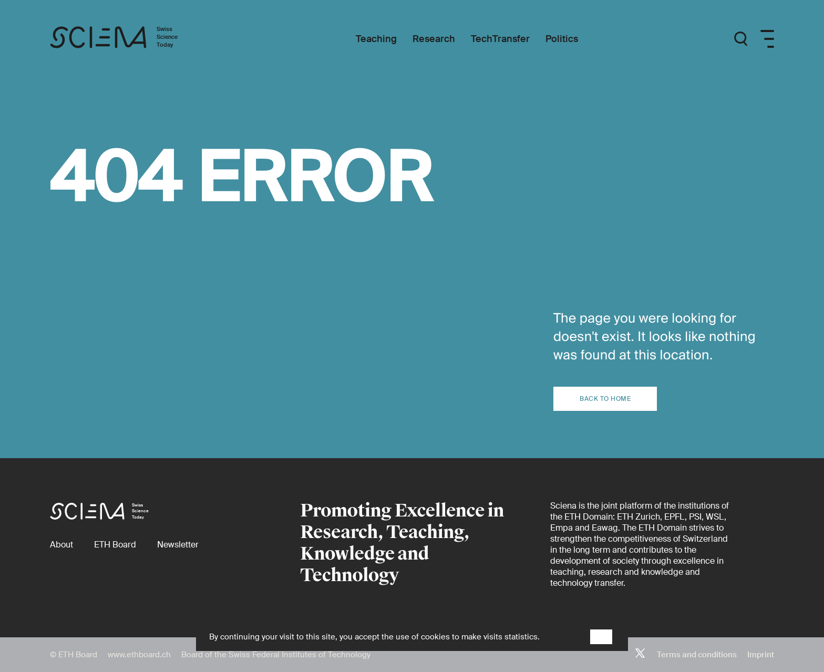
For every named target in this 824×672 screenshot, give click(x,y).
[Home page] (125, 38)
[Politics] (562, 39)
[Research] (434, 39)
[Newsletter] (178, 544)
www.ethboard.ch (139, 654)
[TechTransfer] (500, 39)
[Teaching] (376, 39)
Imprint (760, 654)
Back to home (605, 399)
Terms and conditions (697, 654)
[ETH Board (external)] (115, 544)
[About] (61, 544)
